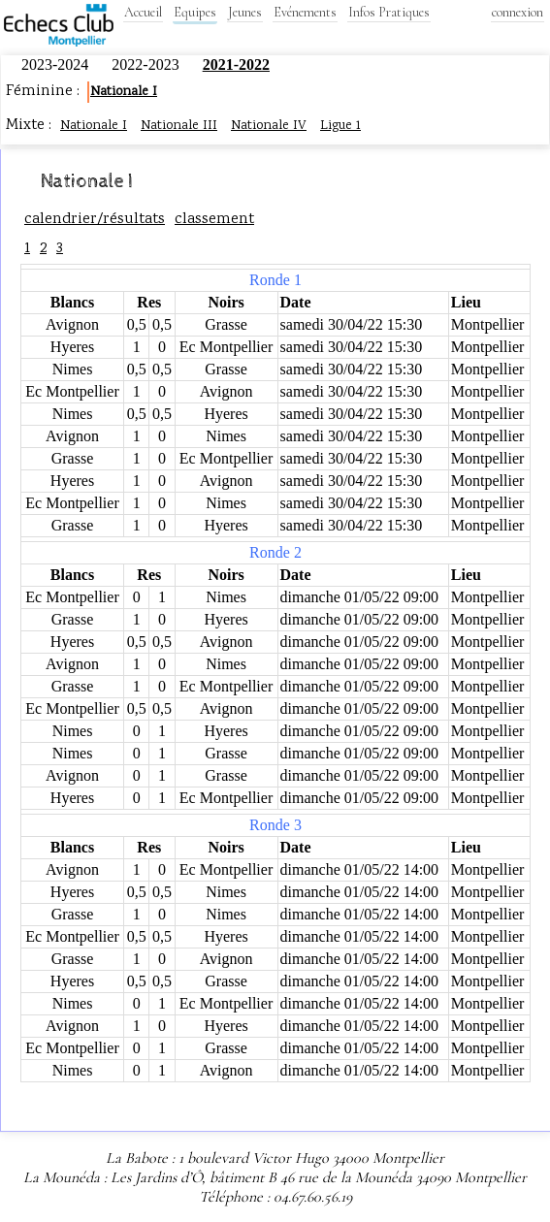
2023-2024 (56, 64)
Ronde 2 (275, 552)
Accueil (143, 12)
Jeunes (245, 12)
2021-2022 (236, 64)
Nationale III (179, 126)
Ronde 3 (275, 825)
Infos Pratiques (389, 12)
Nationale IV (269, 126)
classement (214, 220)
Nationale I (123, 92)
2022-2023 (147, 64)
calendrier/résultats (94, 220)
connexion (517, 12)
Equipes (195, 12)
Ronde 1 (275, 280)
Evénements (305, 12)
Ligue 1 (340, 126)
